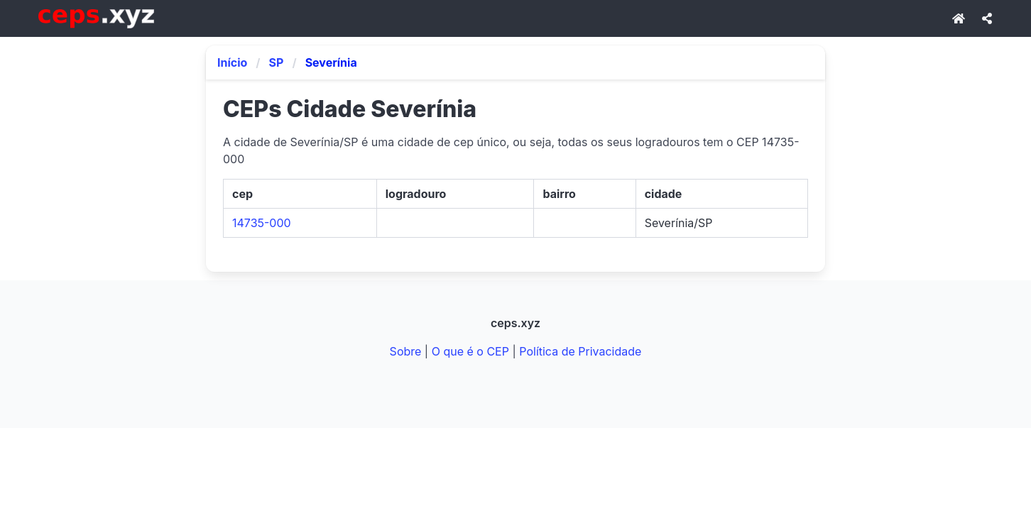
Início (232, 62)
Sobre (406, 351)
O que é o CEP (470, 351)
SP (276, 62)
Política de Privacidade (580, 351)
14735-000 (261, 223)
